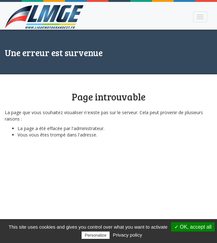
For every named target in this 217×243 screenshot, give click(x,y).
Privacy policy (127, 235)
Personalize (95, 235)
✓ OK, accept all (193, 227)
